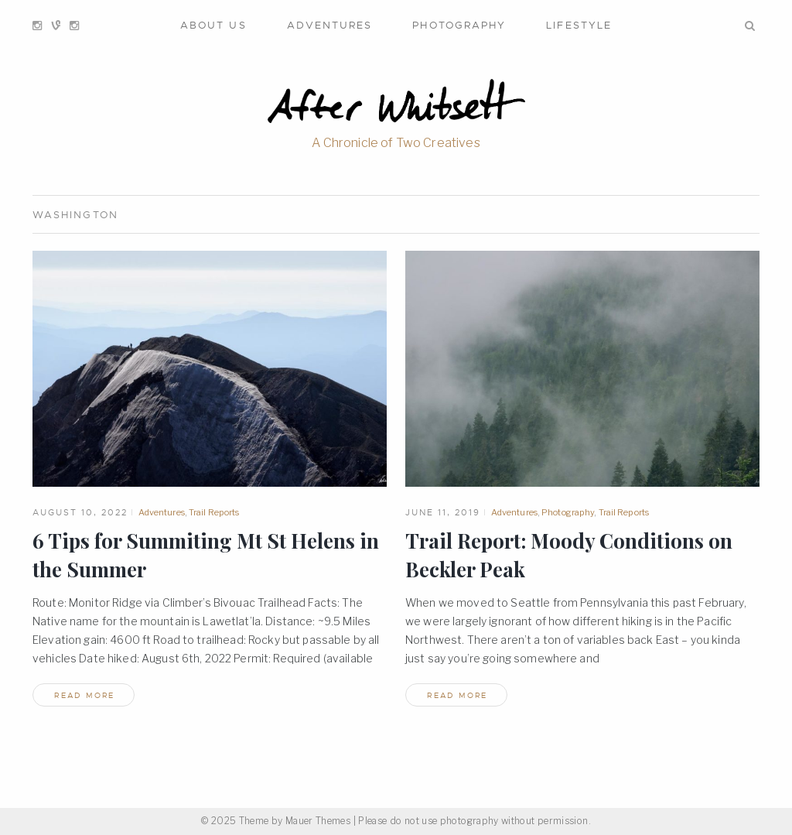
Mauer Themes (317, 820)
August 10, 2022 (80, 512)
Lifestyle (579, 25)
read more (84, 695)
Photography (459, 25)
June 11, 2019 (442, 512)
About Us (213, 25)
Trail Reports (214, 512)
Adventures (330, 25)
